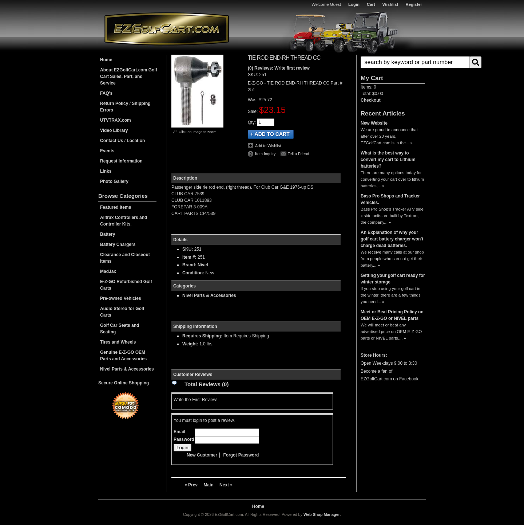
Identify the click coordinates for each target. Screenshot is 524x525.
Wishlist (390, 4)
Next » (226, 484)
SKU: (253, 74)
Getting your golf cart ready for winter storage (393, 279)
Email (179, 431)
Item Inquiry (265, 154)
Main (208, 484)
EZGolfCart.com (166, 28)
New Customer (202, 455)
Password (184, 439)
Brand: (189, 264)
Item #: (190, 257)
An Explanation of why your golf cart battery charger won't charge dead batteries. (392, 239)
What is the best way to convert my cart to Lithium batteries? (388, 159)
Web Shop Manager (321, 514)
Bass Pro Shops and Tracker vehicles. (390, 199)
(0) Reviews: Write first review (279, 68)
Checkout (371, 100)
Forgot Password (241, 455)
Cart (371, 4)
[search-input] (415, 62)
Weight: (190, 343)
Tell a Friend (298, 154)
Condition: (193, 272)
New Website (374, 123)
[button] (393, 62)
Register (413, 4)
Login (354, 4)
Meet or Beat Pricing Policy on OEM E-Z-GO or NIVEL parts (392, 315)
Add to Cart (271, 134)
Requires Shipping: (202, 335)
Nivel (203, 264)
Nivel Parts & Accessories (209, 295)
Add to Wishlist (268, 146)
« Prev (191, 484)
